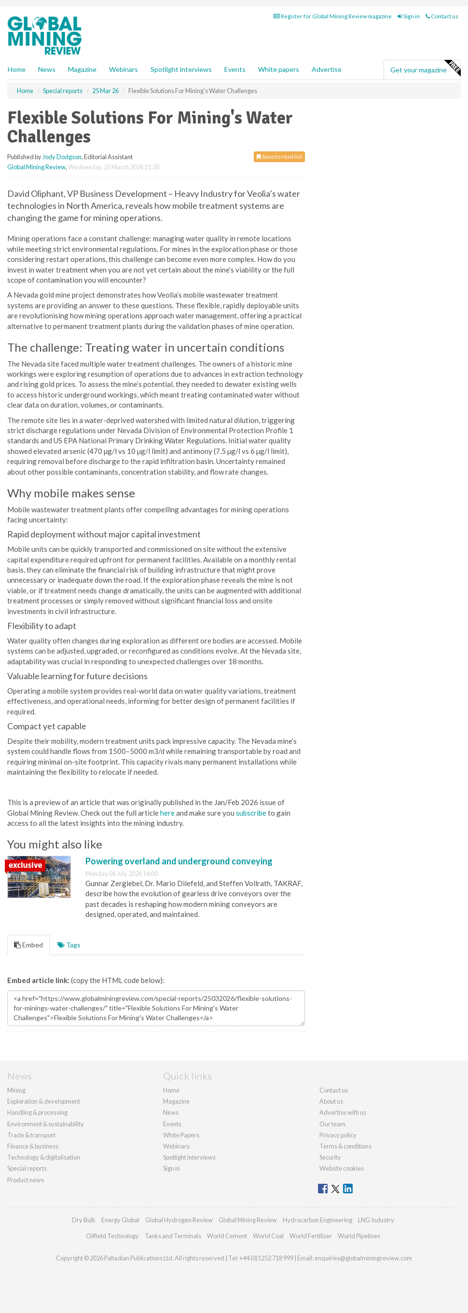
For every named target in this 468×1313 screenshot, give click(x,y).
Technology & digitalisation (43, 1157)
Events (235, 69)
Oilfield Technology (112, 1236)
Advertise (327, 69)
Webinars (123, 69)
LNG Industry (376, 1220)
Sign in (409, 16)
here (167, 812)
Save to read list (279, 156)
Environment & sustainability (45, 1124)
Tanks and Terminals (173, 1236)
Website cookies (341, 1168)
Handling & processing (37, 1112)
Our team (332, 1124)
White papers (278, 69)
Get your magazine (425, 68)
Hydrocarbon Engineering (317, 1220)
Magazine (82, 69)
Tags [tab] (69, 945)
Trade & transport (31, 1135)
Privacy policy (338, 1135)
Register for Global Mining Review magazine (333, 16)
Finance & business (32, 1146)
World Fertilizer (310, 1236)
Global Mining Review (36, 167)
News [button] (46, 69)
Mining (16, 1090)
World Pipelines (359, 1236)
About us (331, 1101)
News (171, 1112)
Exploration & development (43, 1101)
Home (17, 69)
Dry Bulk (84, 1220)
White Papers (181, 1135)
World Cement (227, 1236)
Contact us (442, 16)
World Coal (268, 1236)
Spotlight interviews (181, 69)
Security (330, 1157)
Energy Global (120, 1220)
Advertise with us (342, 1112)
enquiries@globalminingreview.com (363, 1258)
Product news (25, 1180)
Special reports (27, 1168)
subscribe (251, 812)
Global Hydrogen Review (179, 1220)
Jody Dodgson (62, 157)
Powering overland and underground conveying (179, 861)
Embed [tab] (28, 945)
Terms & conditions (345, 1146)
